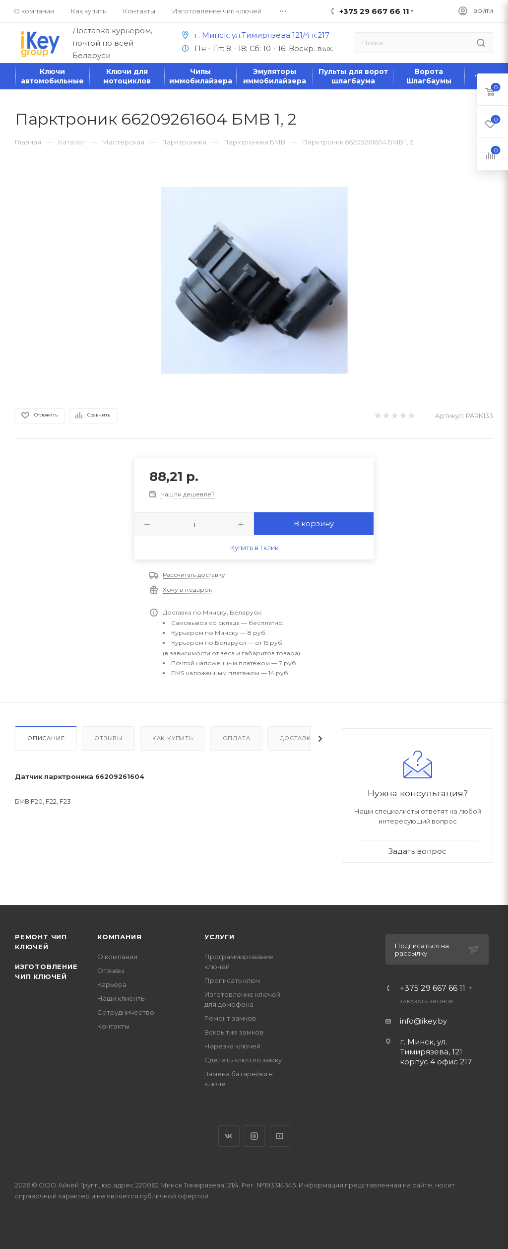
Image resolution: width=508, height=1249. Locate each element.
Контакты (113, 1026)
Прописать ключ (232, 980)
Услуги (219, 937)
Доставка (297, 738)
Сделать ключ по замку (243, 1060)
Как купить (172, 738)
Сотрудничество (125, 1012)
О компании (117, 957)
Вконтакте (229, 1136)
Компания (119, 937)
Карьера (112, 984)
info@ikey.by (423, 1021)
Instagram (254, 1136)
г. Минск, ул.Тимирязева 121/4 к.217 (254, 35)
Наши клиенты (121, 998)
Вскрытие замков (233, 1032)
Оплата (237, 738)
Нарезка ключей (232, 1046)
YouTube (279, 1136)
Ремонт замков (230, 1018)
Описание (45, 738)
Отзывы (108, 738)
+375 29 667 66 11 (432, 988)
